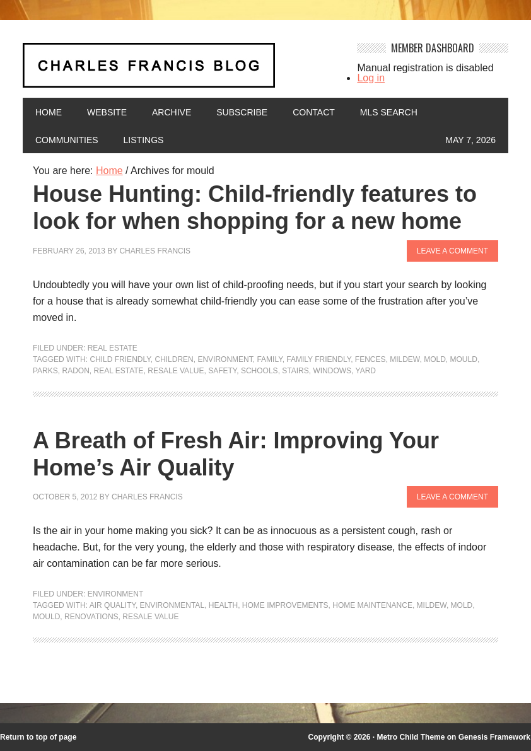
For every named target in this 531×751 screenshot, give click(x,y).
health (223, 605)
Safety (222, 370)
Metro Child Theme (410, 737)
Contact (314, 112)
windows (332, 370)
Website (107, 112)
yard (366, 370)
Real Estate (112, 348)
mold (435, 359)
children (174, 359)
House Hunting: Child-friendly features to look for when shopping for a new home (255, 207)
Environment (116, 594)
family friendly (318, 359)
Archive (171, 112)
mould (463, 359)
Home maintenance (372, 605)
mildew (404, 359)
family (269, 359)
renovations (91, 616)
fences (370, 359)
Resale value (176, 370)
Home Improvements (285, 605)
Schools (259, 370)
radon (75, 370)
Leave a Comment (452, 251)
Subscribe (241, 112)
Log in (371, 78)
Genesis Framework (494, 737)
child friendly (120, 359)
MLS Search (388, 112)
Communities (66, 140)
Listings (144, 140)
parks (45, 370)
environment (224, 359)
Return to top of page (38, 737)
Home (48, 112)
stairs (295, 370)
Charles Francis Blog (182, 70)
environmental (172, 605)
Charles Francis (154, 251)
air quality (113, 605)
